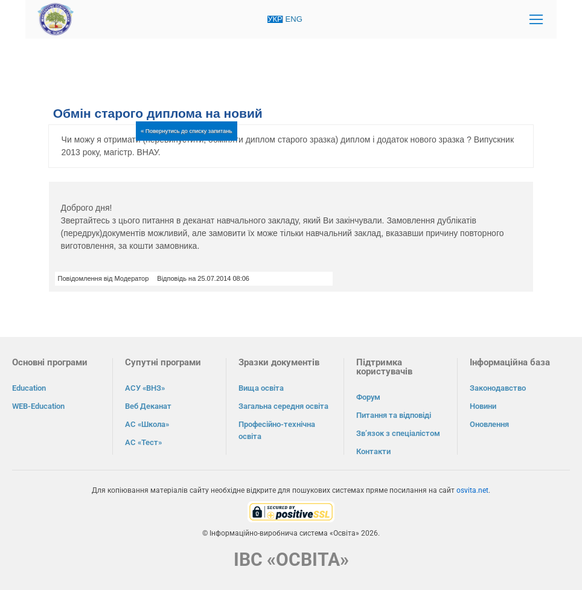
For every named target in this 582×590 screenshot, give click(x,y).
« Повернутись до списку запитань (186, 130)
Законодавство (498, 388)
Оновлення (489, 424)
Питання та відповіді (393, 415)
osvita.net (472, 490)
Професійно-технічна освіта (276, 430)
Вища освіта (261, 388)
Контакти (373, 451)
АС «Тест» (143, 442)
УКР (275, 19)
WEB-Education (38, 406)
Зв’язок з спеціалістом (398, 433)
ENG (294, 19)
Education (29, 388)
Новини (483, 406)
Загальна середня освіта (283, 406)
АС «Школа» (147, 424)
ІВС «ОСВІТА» (291, 559)
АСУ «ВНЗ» (145, 388)
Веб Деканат (148, 406)
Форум (368, 397)
